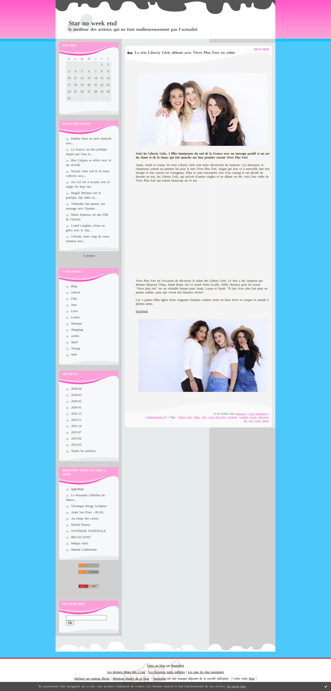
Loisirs (75, 317)
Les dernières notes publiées (166, 672)
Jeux (74, 305)
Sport (74, 342)
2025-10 (76, 426)
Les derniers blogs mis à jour (126, 672)
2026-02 (76, 401)
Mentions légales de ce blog (131, 678)
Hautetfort (177, 665)
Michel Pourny (80, 525)
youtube (243, 417)
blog (251, 678)
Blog (74, 286)
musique (232, 417)
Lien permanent (258, 413)
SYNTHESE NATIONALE (88, 531)
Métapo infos (79, 543)
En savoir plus (236, 686)
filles (197, 417)
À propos (89, 255)
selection (263, 417)
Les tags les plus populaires (206, 672)
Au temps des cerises (85, 518)
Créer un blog (156, 665)
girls (204, 417)
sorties (75, 336)
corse (257, 420)
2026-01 (76, 407)
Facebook (142, 311)
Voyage (75, 348)
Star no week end (93, 23)
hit (245, 420)
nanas (265, 420)
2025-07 (76, 432)
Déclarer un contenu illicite (92, 678)
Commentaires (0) (156, 417)
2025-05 (76, 445)
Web (74, 354)
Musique (76, 323)
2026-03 (76, 395)
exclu (253, 417)
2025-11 (76, 420)
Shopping (77, 330)
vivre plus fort (216, 417)
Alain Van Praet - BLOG (87, 512)
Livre (74, 311)
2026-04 (76, 389)
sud (251, 420)
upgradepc (77, 489)
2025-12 (76, 413)
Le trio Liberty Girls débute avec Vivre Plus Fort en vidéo (185, 53)
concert (75, 292)
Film (74, 298)
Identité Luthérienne (84, 549)
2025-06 (76, 438)
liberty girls (185, 417)
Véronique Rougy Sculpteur (89, 506)
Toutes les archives (83, 451)
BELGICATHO (81, 537)
